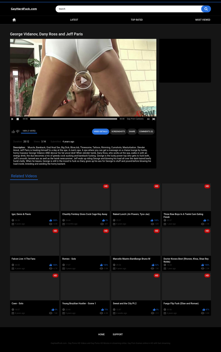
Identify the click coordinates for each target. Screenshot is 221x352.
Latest (74, 20)
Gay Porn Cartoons (135, 119)
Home (14, 20)
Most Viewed (202, 20)
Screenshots (118, 131)
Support (118, 334)
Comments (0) (146, 131)
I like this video (13, 131)
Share (132, 131)
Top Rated (137, 20)
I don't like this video (17, 131)
